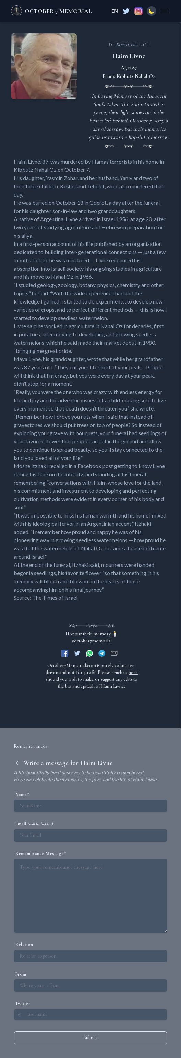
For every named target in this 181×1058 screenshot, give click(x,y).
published (105, 243)
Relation (24, 945)
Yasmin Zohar (61, 178)
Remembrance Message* (40, 853)
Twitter (23, 1004)
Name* (22, 794)
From (20, 974)
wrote (94, 359)
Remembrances (30, 745)
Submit (90, 1038)
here (133, 672)
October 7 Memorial (58, 11)
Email (34, 824)
